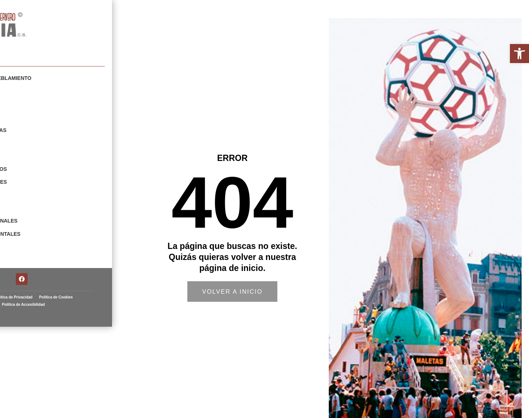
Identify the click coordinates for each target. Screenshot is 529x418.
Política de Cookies (41, 376)
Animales (25, 203)
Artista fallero (30, 45)
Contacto (26, 277)
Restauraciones (36, 240)
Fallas (22, 265)
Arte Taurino (31, 253)
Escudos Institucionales (49, 215)
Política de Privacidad (76, 369)
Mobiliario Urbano (39, 91)
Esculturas (29, 153)
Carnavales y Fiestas (43, 128)
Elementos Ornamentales (50, 228)
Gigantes (25, 103)
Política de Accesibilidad (86, 376)
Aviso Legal (40, 369)
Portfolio (16, 66)
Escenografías (34, 140)
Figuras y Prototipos (43, 165)
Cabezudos (28, 115)
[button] (519, 53)
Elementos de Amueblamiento (56, 78)
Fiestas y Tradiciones (43, 178)
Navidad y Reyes (35, 190)
